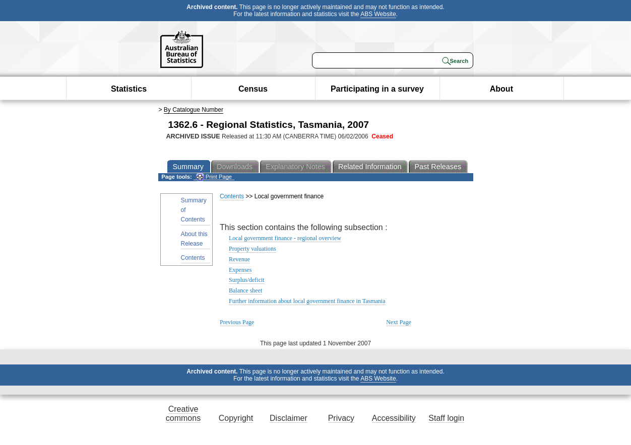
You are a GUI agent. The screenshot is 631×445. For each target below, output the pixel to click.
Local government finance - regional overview (285, 238)
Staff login (446, 418)
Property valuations (252, 248)
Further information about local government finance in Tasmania (307, 301)
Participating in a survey (377, 89)
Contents (193, 257)
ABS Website (378, 14)
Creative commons (183, 413)
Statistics (129, 89)
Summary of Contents (194, 210)
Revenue (239, 259)
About (501, 89)
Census (253, 89)
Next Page (398, 322)
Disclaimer (288, 418)
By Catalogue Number (193, 109)
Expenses (240, 269)
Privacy (341, 418)
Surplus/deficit (247, 279)
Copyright (236, 418)
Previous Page (237, 322)
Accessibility (394, 418)
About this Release (194, 239)
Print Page (214, 177)
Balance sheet (245, 290)
